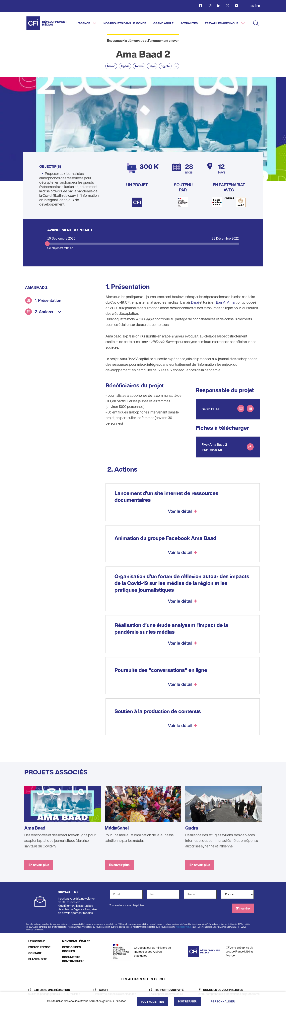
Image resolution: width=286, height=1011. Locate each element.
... (176, 66)
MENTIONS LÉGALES (76, 941)
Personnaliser (223, 1001)
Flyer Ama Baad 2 (214, 444)
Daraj (195, 302)
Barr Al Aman (226, 302)
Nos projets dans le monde (125, 23)
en (252, 6)
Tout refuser (187, 1001)
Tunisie (139, 66)
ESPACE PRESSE (39, 947)
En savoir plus (39, 864)
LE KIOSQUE (36, 941)
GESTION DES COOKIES (71, 949)
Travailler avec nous (222, 23)
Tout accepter (152, 1001)
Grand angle (163, 23)
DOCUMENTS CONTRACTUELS (73, 959)
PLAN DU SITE (37, 959)
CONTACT (34, 953)
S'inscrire (243, 908)
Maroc (111, 66)
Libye (152, 66)
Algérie (124, 66)
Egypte (165, 66)
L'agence (84, 23)
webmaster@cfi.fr (183, 926)
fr (258, 6)
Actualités (189, 23)
